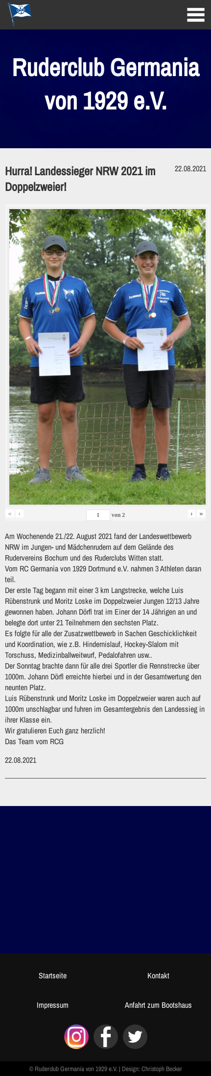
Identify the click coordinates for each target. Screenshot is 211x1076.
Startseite (53, 975)
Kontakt (158, 975)
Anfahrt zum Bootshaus (158, 1004)
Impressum (53, 1004)
